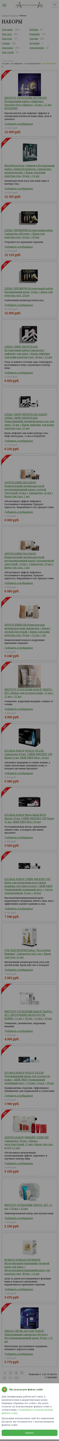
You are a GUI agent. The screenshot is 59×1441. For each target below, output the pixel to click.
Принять (29, 1433)
